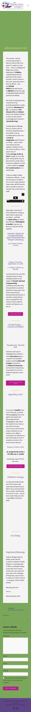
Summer (8, 617)
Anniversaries (12, 615)
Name (5, 656)
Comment (6, 636)
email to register (15, 466)
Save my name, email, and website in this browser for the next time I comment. (15, 680)
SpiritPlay (14, 415)
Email (5, 663)
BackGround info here (15, 383)
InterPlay (11, 421)
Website (5, 671)
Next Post (24, 620)
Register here (15, 314)
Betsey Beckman (16, 610)
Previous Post (8, 620)
